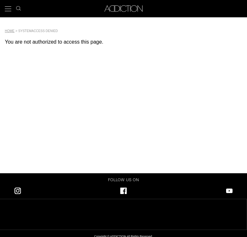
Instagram (17, 189)
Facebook (123, 189)
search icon (18, 6)
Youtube (229, 189)
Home (9, 31)
